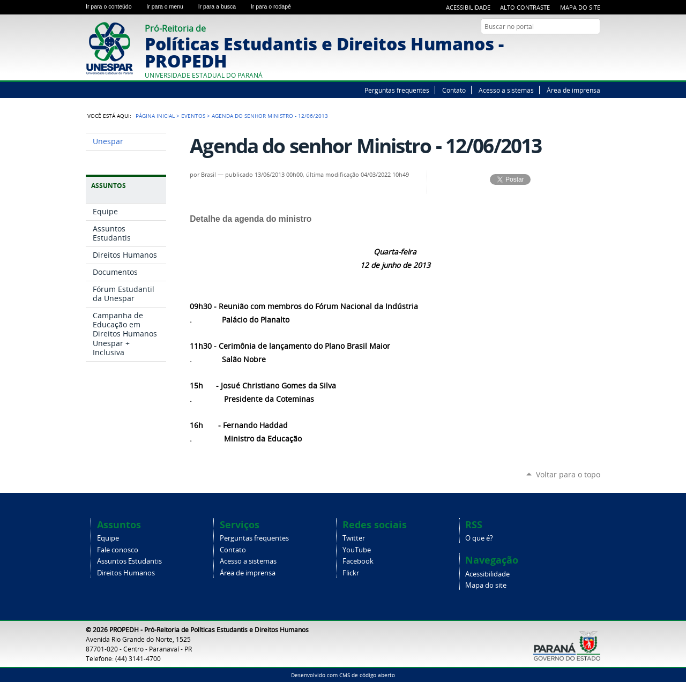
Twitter (554, 47)
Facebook (581, 47)
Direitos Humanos (126, 573)
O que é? (479, 538)
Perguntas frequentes (396, 90)
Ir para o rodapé (275, 6)
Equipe (108, 538)
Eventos (193, 115)
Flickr (595, 47)
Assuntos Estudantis (129, 561)
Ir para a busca (222, 6)
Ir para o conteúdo (114, 6)
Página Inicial (155, 115)
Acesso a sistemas (506, 90)
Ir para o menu (169, 6)
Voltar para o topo (568, 474)
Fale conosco (117, 549)
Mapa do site (580, 7)
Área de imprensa (573, 90)
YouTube (568, 47)
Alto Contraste (525, 7)
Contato (454, 90)
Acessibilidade (468, 7)
